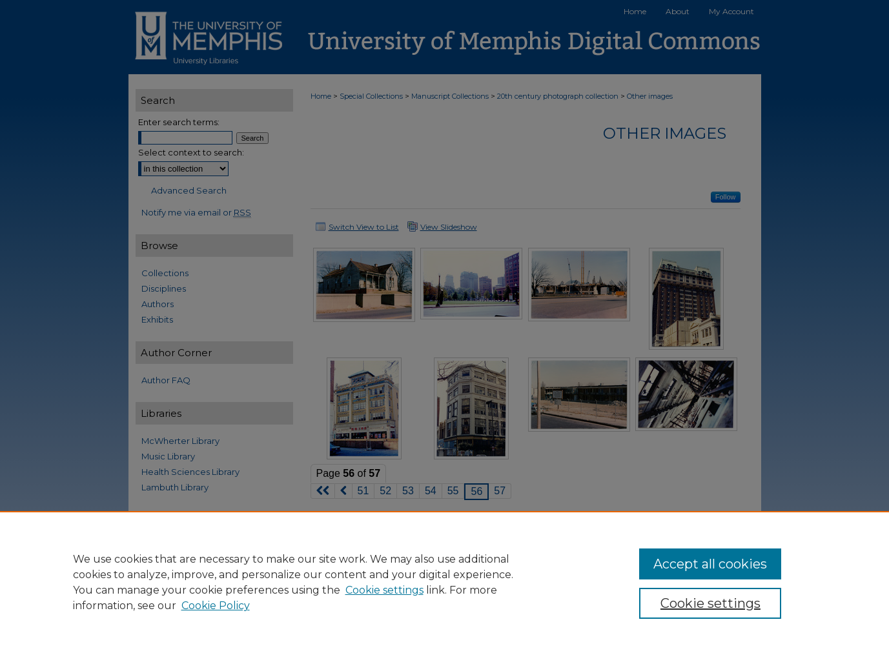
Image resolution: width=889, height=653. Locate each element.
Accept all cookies (710, 564)
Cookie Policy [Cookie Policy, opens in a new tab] (215, 605)
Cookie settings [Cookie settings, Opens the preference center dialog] (710, 603)
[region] (444, 582)
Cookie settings (384, 590)
